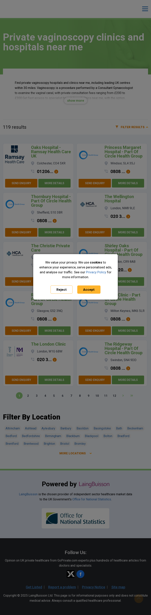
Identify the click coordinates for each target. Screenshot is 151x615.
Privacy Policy (96, 272)
